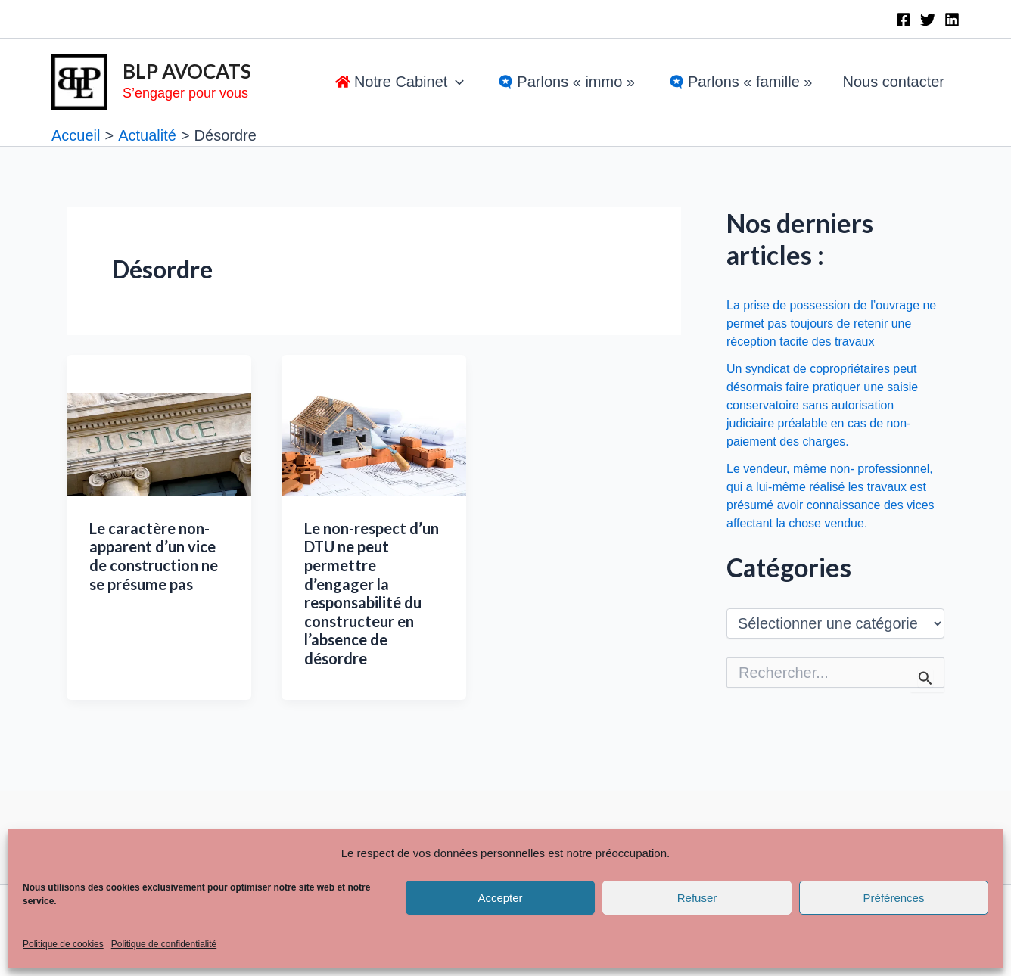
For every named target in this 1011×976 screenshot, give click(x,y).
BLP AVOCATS (187, 71)
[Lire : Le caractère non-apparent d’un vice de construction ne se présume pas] (159, 443)
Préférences (894, 897)
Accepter (500, 897)
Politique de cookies (63, 944)
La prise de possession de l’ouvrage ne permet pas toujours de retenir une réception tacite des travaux (831, 323)
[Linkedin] (952, 19)
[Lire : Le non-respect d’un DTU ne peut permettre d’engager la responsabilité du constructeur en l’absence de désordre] (374, 443)
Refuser (697, 897)
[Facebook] (903, 19)
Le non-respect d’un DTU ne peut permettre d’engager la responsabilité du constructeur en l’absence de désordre (371, 593)
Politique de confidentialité (163, 944)
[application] (455, 81)
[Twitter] (927, 19)
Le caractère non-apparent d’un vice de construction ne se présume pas (153, 556)
